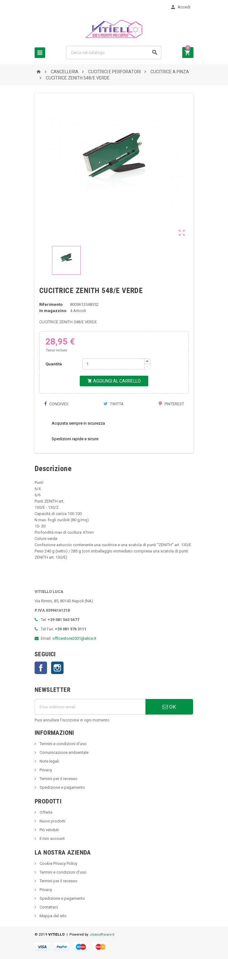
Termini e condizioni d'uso (63, 743)
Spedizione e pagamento (62, 787)
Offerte (45, 812)
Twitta (113, 404)
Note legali (49, 761)
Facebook (41, 668)
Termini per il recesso (58, 778)
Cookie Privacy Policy (58, 863)
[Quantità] (113, 364)
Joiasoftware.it (102, 934)
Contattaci (48, 907)
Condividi (56, 404)
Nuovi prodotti (52, 821)
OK (169, 707)
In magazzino (52, 310)
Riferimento (51, 304)
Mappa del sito (53, 915)
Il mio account (52, 838)
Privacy (45, 770)
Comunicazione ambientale (63, 752)
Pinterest (171, 404)
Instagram (57, 668)
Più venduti (49, 829)
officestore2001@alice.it (74, 638)
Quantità (53, 364)
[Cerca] (113, 52)
